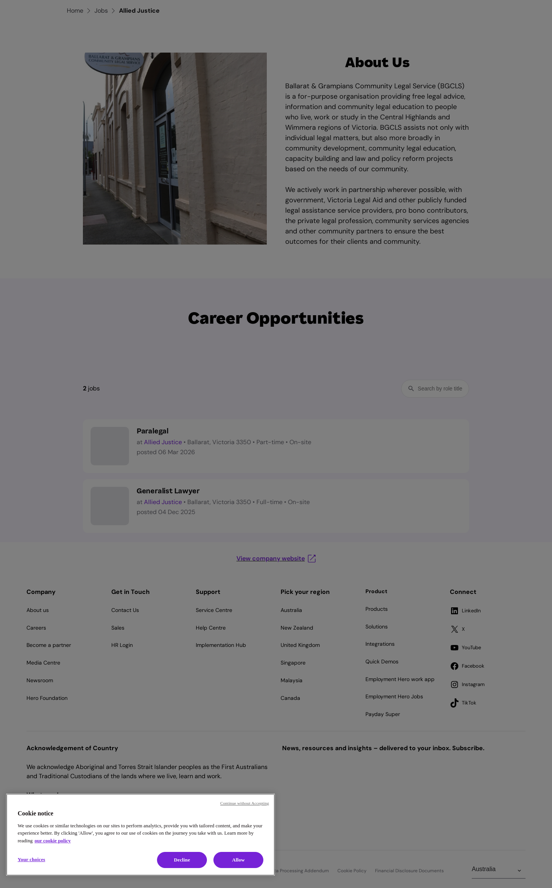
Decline (182, 860)
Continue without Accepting (244, 803)
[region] (140, 835)
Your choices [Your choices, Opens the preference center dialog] (31, 859)
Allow (238, 860)
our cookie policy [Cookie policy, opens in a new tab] (53, 840)
